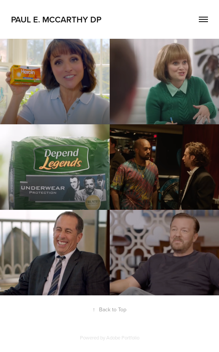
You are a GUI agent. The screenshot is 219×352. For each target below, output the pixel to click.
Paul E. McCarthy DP (56, 19)
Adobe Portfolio (122, 337)
